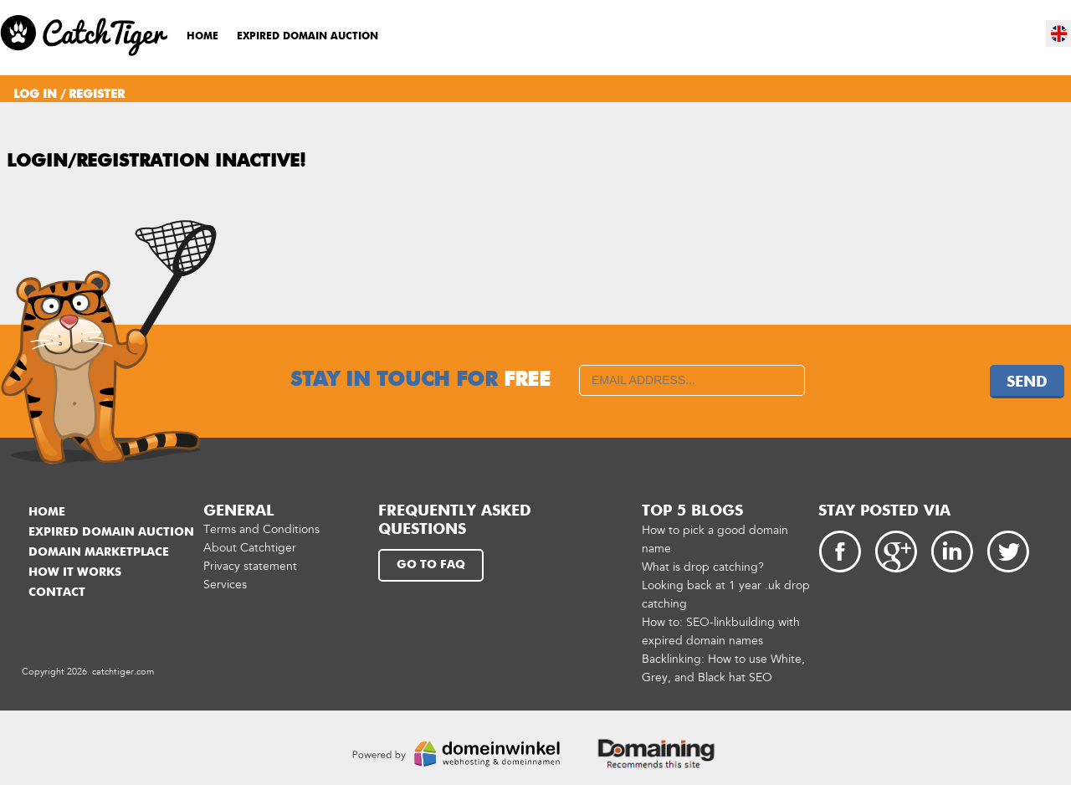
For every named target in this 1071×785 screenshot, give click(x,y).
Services (225, 584)
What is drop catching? (703, 567)
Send (1027, 382)
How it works (74, 572)
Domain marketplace (98, 552)
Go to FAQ (431, 565)
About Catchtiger (249, 548)
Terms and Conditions (261, 529)
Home (202, 37)
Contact (56, 592)
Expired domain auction (307, 37)
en (1059, 33)
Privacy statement (250, 566)
